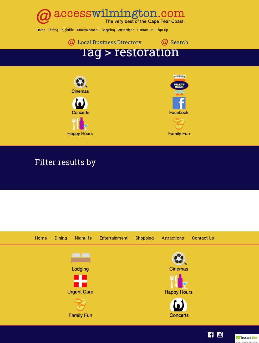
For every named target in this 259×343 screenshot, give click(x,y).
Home (41, 30)
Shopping (108, 30)
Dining (53, 30)
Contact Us (145, 30)
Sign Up (162, 30)
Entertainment (88, 30)
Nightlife (67, 30)
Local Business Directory (110, 42)
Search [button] (180, 42)
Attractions (126, 30)
